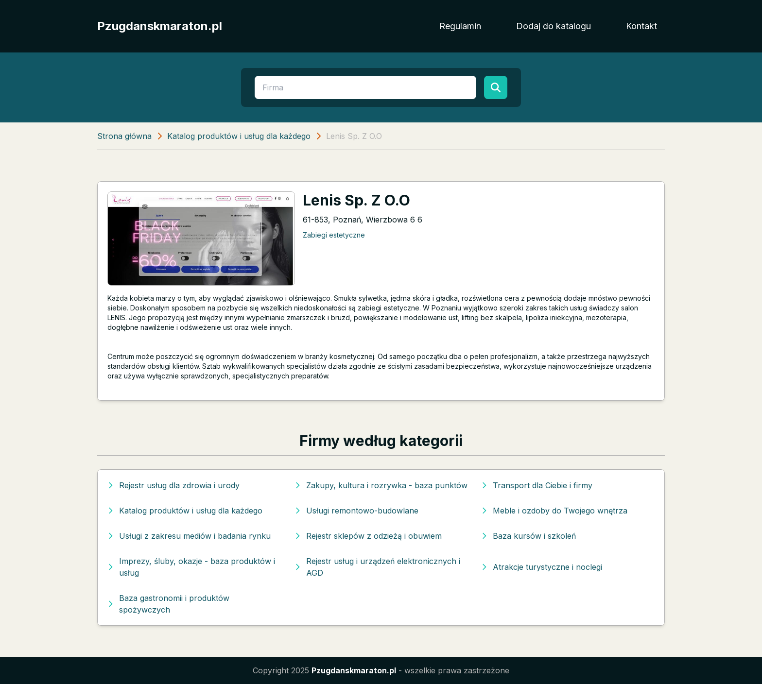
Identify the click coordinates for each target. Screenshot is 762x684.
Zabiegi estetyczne (334, 235)
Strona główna (124, 136)
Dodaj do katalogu (553, 26)
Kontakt (641, 26)
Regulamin (460, 26)
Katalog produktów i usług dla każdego (239, 136)
